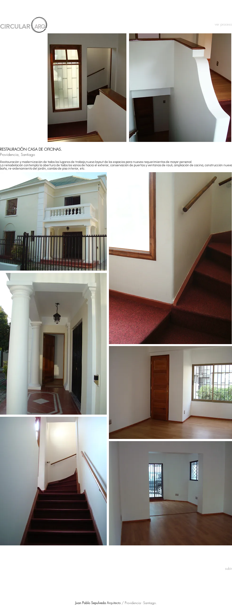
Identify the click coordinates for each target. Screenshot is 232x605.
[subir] (228, 568)
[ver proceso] (220, 24)
